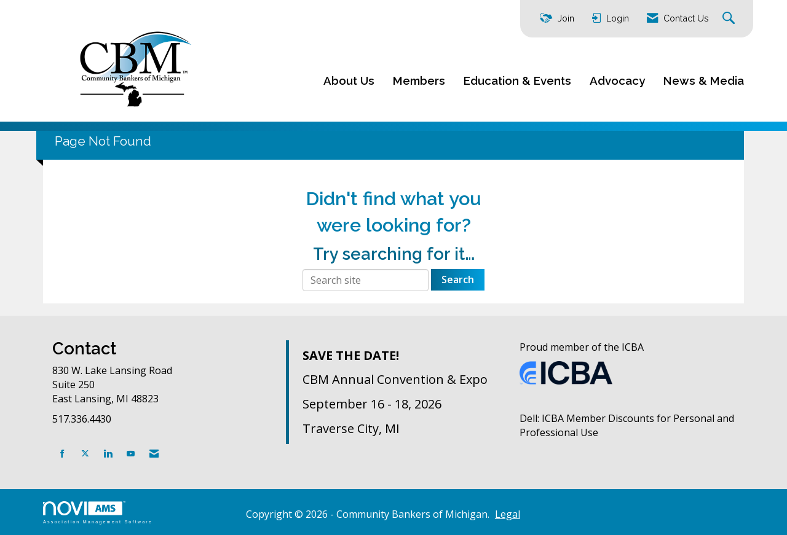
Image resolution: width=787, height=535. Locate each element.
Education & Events (517, 80)
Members (419, 80)
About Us (348, 80)
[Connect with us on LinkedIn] (108, 453)
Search (457, 279)
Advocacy (617, 80)
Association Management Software (97, 512)
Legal (507, 514)
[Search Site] (730, 18)
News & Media (703, 80)
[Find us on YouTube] (131, 453)
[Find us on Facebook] (62, 453)
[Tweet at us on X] (85, 453)
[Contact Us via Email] (154, 453)
